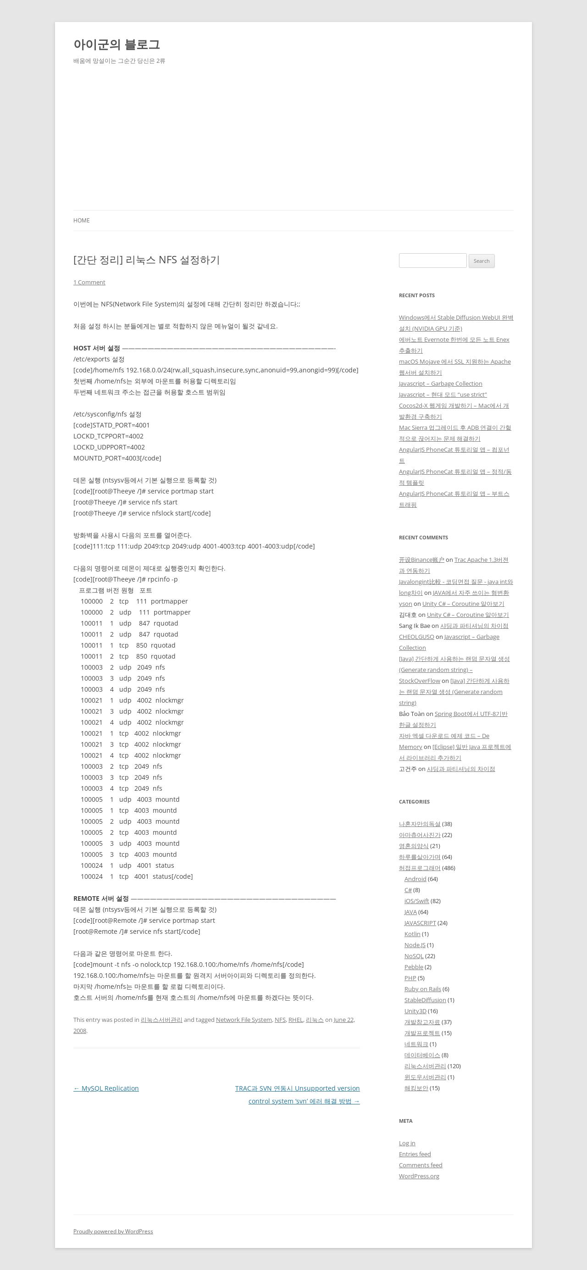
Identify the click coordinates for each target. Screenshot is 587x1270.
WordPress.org (419, 1176)
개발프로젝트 (422, 1033)
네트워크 (416, 1044)
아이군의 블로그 (116, 44)
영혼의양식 (414, 846)
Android (415, 879)
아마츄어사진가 (420, 835)
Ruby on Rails (422, 989)
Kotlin (412, 934)
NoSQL (414, 956)
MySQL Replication (106, 1088)
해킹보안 (416, 1088)
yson (405, 603)
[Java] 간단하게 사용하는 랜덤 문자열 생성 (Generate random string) (454, 692)
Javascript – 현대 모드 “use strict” (443, 394)
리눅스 (315, 1019)
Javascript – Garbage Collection (440, 383)
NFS (280, 1019)
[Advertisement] (293, 141)
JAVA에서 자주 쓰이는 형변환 (471, 592)
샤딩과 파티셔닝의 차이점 (474, 625)
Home (81, 220)
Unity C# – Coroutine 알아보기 (463, 603)
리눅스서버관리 (162, 1019)
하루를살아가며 (420, 857)
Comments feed (421, 1165)
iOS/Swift (416, 901)
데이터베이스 (422, 1055)
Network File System (244, 1019)
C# (408, 890)
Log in (407, 1143)
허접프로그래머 (420, 868)
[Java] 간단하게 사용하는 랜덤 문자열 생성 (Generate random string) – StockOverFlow (454, 669)
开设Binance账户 (421, 559)
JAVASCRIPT (420, 923)
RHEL (295, 1019)
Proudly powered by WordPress (113, 1231)
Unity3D (415, 1011)
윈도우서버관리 (425, 1077)
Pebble (413, 967)
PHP (410, 978)
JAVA (410, 912)
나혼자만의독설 (420, 824)
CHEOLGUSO (416, 636)
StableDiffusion (425, 1000)
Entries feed (415, 1154)
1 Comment (89, 282)
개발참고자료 (422, 1022)
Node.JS (415, 945)
